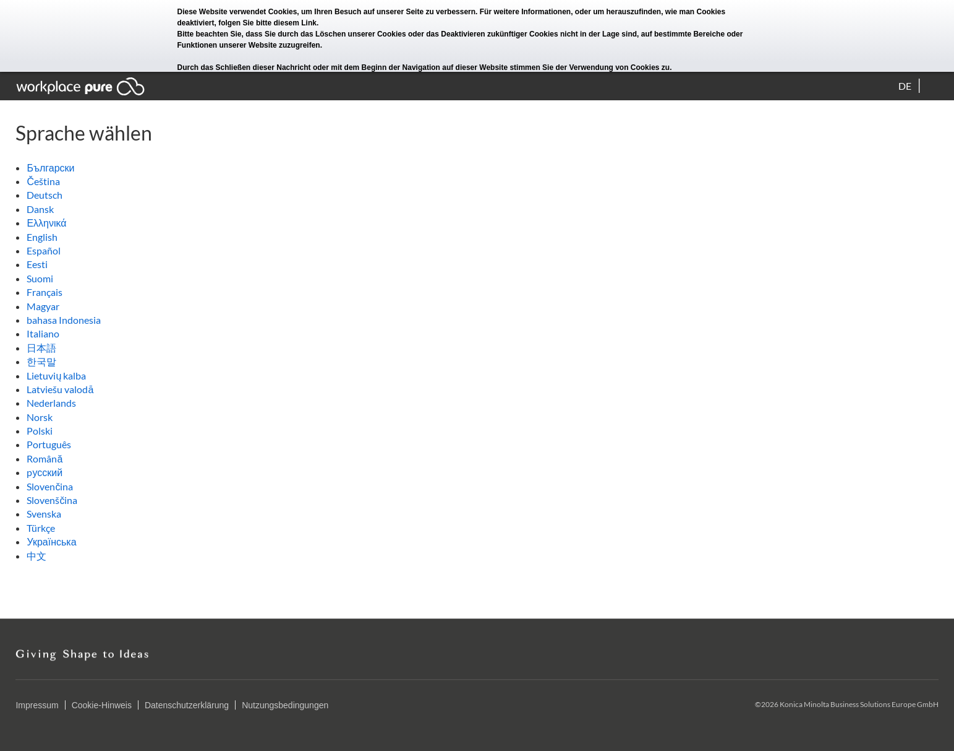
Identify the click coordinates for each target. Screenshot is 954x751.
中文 (36, 556)
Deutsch (44, 195)
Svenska (44, 513)
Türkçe (41, 528)
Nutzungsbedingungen (285, 705)
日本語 (41, 348)
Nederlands (51, 403)
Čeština (43, 181)
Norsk (40, 417)
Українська (51, 541)
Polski (40, 430)
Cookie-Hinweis (102, 705)
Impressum (36, 705)
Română (44, 458)
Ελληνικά (46, 222)
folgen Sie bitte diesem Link (267, 23)
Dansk (40, 209)
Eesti (37, 264)
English (42, 237)
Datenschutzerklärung (187, 705)
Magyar (43, 306)
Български (50, 167)
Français (44, 292)
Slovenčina (50, 486)
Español (44, 250)
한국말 (41, 361)
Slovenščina (52, 500)
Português (49, 444)
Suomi (40, 278)
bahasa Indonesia (64, 320)
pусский (44, 472)
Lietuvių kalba (56, 375)
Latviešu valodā (60, 389)
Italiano (43, 333)
